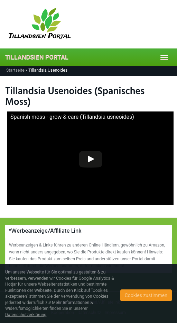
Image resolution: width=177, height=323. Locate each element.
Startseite (15, 70)
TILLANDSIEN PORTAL (36, 57)
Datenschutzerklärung (25, 314)
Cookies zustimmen (146, 295)
